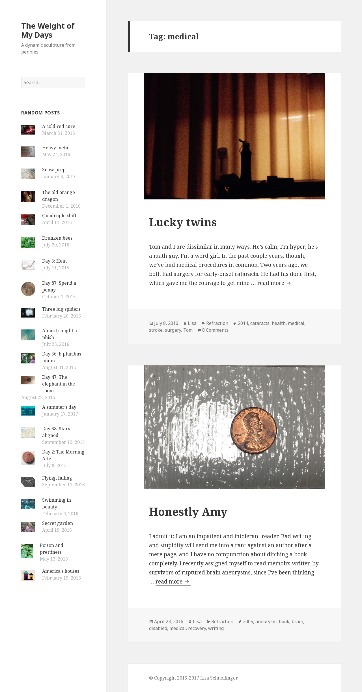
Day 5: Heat (54, 261)
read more (274, 283)
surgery (173, 330)
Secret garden (57, 523)
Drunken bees (57, 238)
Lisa (192, 323)
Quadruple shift (59, 215)
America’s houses (60, 571)
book (284, 621)
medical (296, 323)
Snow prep (54, 170)
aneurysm (266, 621)
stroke (156, 330)
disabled (158, 628)
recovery (197, 628)
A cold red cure (58, 126)
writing (216, 628)
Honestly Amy (188, 511)
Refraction (217, 323)
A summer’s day (59, 407)
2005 (248, 621)
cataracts (260, 323)
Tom (188, 330)
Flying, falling (57, 478)
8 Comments (215, 330)
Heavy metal (56, 147)
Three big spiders (61, 309)
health (279, 323)
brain (297, 621)
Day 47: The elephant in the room (58, 384)
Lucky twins (183, 221)
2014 (243, 323)
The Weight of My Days (48, 30)
